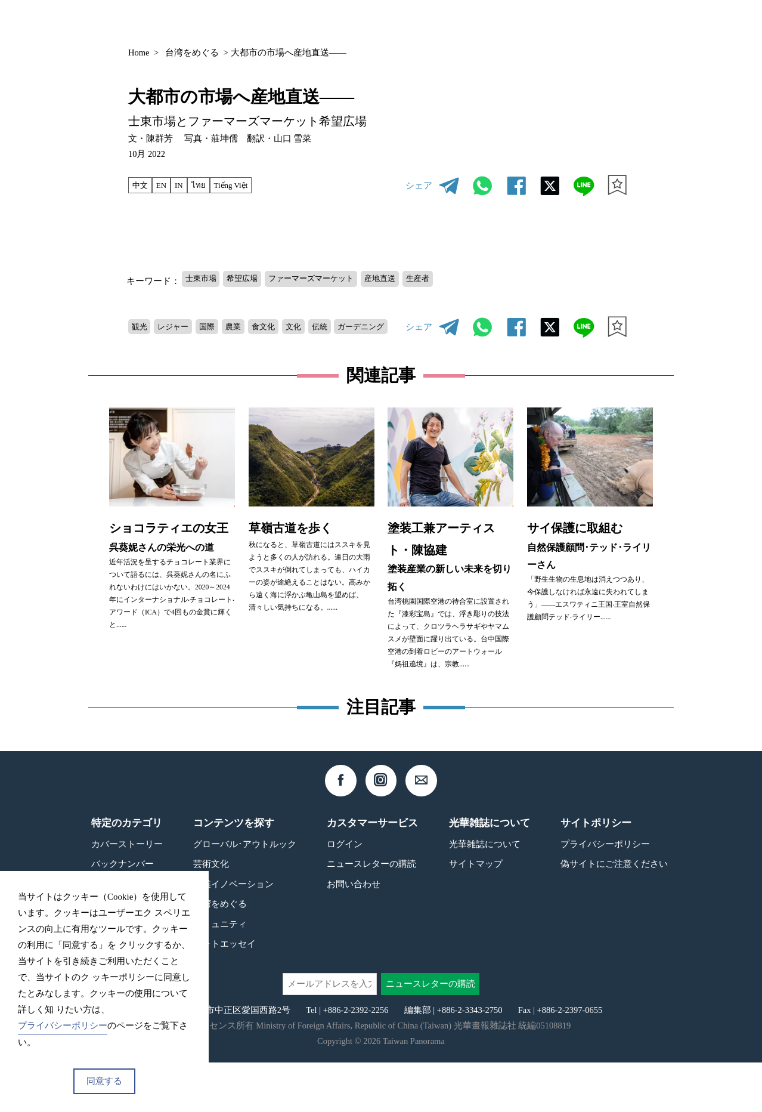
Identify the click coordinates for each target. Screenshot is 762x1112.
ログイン (345, 893)
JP (596, 22)
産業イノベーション (233, 933)
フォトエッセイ (224, 993)
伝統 (346, 323)
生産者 (452, 279)
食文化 (282, 323)
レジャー (180, 323)
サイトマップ (476, 913)
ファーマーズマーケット (330, 279)
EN (165, 185)
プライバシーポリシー (605, 893)
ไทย (206, 185)
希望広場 (252, 279)
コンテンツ (538, 21)
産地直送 (409, 279)
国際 (218, 323)
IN (184, 185)
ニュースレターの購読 (371, 913)
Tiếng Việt (242, 185)
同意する (104, 1081)
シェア (418, 185)
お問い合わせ (353, 933)
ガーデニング (159, 344)
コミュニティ (220, 973)
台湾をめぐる (192, 52)
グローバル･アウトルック (244, 893)
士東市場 (204, 279)
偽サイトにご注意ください (614, 913)
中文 (142, 185)
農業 (248, 323)
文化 (317, 323)
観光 (141, 323)
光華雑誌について (485, 893)
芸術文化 (211, 913)
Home (138, 52)
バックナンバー (463, 21)
